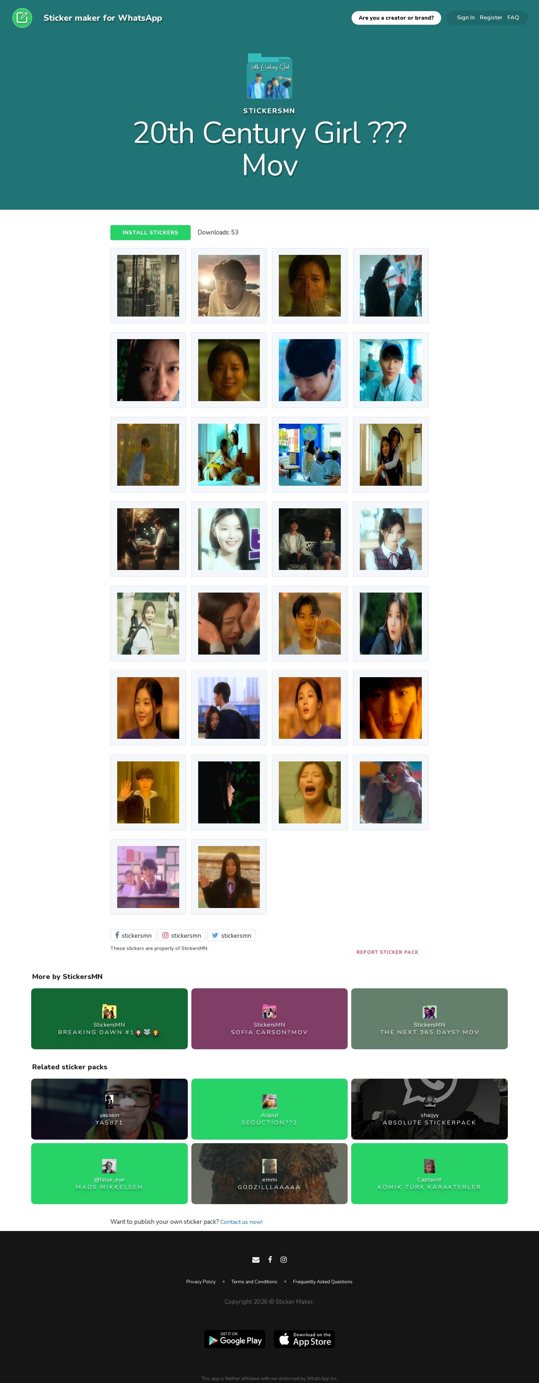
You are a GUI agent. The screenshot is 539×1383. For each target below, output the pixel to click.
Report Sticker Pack (388, 952)
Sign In (466, 18)
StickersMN (269, 110)
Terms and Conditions (254, 1282)
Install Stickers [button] (150, 233)
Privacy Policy (201, 1282)
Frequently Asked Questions (323, 1282)
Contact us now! (242, 1222)
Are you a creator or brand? (396, 18)
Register (491, 18)
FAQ (513, 18)
